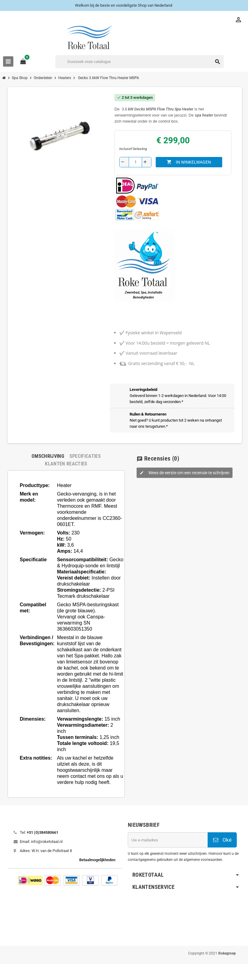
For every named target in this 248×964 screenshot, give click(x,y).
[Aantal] (135, 162)
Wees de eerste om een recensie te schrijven (184, 472)
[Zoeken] (139, 61)
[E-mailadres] (168, 839)
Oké (222, 840)
